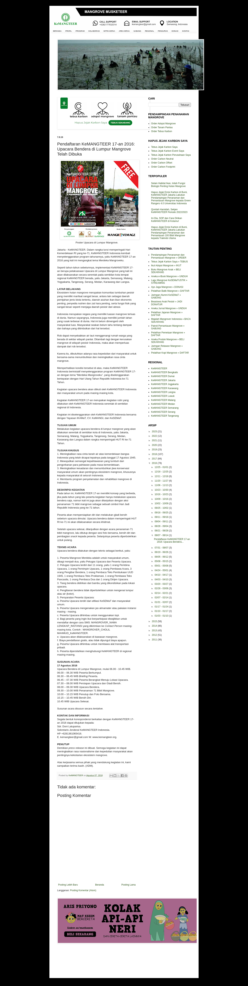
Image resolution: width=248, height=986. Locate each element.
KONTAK (185, 31)
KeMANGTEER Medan (163, 404)
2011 (155, 639)
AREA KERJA (124, 31)
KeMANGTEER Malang (163, 400)
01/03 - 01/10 (162, 615)
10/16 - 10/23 (162, 494)
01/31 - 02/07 (162, 602)
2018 (155, 454)
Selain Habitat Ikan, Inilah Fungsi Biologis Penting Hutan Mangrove (168, 184)
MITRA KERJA (109, 31)
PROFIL (68, 31)
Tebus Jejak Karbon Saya (164, 147)
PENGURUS (163, 31)
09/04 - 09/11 (162, 521)
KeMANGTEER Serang (163, 412)
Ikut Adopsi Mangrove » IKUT (166, 265)
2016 (155, 463)
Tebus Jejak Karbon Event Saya (167, 151)
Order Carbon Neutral (162, 158)
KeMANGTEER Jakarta (163, 380)
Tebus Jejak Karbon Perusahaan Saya (171, 155)
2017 (155, 458)
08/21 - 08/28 (162, 530)
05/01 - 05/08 (162, 565)
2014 (155, 625)
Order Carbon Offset (161, 162)
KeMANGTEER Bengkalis (164, 372)
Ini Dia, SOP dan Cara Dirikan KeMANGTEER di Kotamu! (166, 219)
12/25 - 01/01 (162, 467)
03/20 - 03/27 (162, 584)
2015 (155, 621)
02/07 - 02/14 (162, 597)
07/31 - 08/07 (162, 547)
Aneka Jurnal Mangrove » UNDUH (169, 308)
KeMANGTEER (159, 368)
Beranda (99, 884)
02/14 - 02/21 (162, 593)
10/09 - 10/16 (162, 499)
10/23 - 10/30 (162, 490)
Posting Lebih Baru (68, 884)
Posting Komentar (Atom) (83, 890)
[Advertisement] (97, 960)
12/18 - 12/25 (162, 471)
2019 (155, 449)
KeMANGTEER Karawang (164, 388)
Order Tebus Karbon (161, 131)
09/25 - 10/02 (162, 508)
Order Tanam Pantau (162, 127)
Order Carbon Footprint (163, 166)
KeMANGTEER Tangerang (165, 415)
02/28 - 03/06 (162, 588)
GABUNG (137, 31)
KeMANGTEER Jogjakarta (164, 384)
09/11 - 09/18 (162, 517)
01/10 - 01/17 (162, 611)
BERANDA (57, 31)
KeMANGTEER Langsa (163, 392)
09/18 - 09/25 (162, 512)
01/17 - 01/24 (162, 606)
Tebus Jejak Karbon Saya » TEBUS (169, 261)
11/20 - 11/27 (162, 480)
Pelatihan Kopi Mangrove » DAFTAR (170, 352)
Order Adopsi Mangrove (163, 123)
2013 (155, 630)
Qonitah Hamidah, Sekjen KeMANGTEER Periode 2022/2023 (169, 211)
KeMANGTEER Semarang (164, 408)
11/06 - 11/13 (162, 485)
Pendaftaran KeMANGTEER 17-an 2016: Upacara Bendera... (172, 540)
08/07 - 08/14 (162, 535)
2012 (155, 635)
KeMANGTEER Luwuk (163, 396)
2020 (155, 445)
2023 (155, 431)
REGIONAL (149, 31)
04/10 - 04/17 (162, 574)
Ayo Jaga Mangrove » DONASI (167, 287)
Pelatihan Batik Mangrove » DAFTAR (170, 291)
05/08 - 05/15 (162, 561)
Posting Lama (128, 884)
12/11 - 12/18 (162, 476)
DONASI (175, 31)
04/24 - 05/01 (162, 570)
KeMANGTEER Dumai (163, 376)
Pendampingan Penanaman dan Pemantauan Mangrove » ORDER (168, 256)
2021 (155, 440)
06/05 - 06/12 (162, 556)
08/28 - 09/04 (162, 526)
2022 (155, 436)
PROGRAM (80, 31)
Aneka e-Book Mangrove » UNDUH (169, 276)
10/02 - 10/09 (162, 503)
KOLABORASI (94, 31)
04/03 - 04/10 (162, 579)
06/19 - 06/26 (162, 552)
